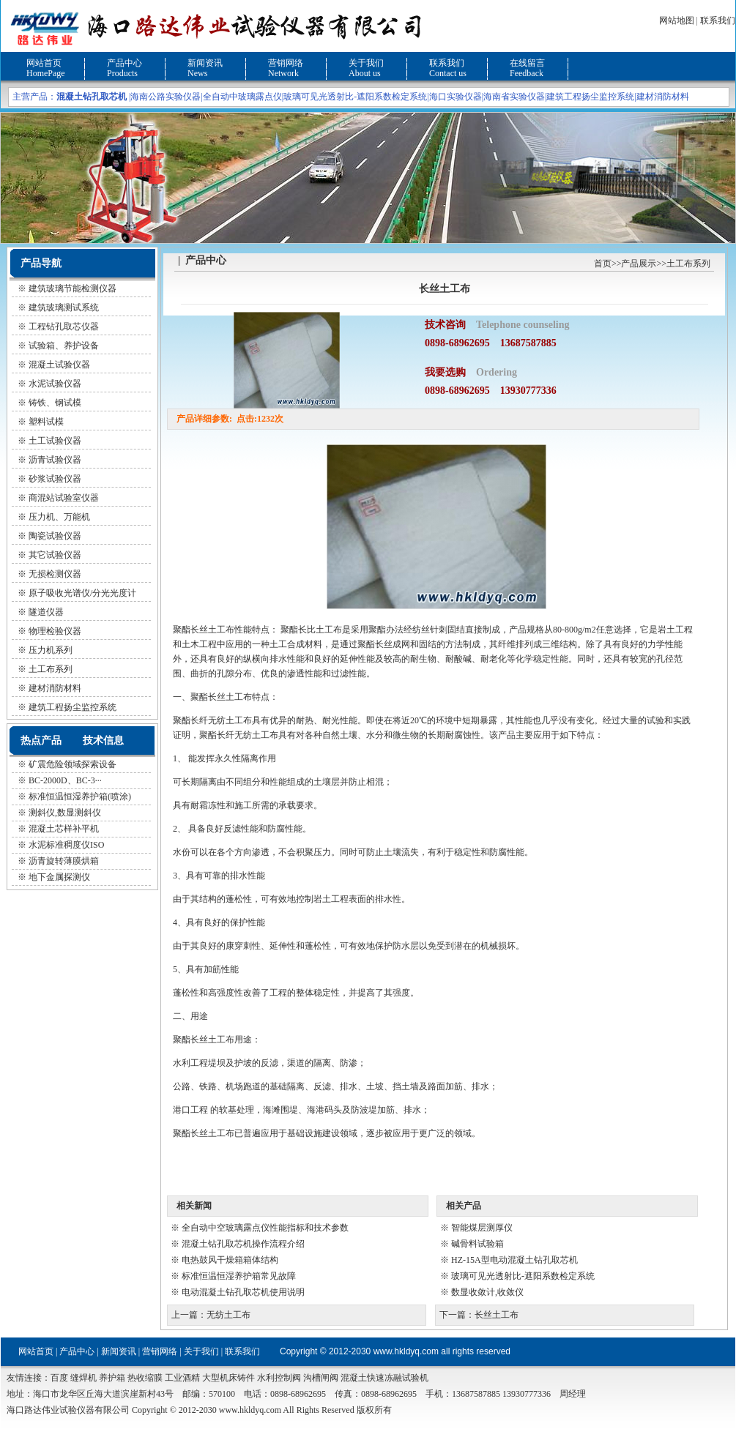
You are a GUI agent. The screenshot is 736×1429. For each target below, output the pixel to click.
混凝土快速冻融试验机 (384, 1378)
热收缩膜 (145, 1378)
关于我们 (366, 63)
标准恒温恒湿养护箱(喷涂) (80, 796)
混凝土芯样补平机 (64, 829)
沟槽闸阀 (320, 1378)
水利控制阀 (279, 1378)
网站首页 (44, 63)
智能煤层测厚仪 (482, 1228)
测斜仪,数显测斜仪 (65, 812)
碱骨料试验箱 (477, 1244)
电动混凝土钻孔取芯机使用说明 (243, 1292)
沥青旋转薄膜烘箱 (64, 861)
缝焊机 (83, 1378)
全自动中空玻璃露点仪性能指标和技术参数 (265, 1228)
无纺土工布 (228, 1315)
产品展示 (638, 263)
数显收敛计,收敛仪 (487, 1292)
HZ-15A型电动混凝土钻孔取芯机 (514, 1260)
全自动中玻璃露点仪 (242, 97)
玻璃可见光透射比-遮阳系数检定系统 (355, 97)
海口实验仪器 (455, 97)
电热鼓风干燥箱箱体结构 (230, 1260)
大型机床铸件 (228, 1378)
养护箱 (112, 1378)
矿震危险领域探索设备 (72, 764)
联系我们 (717, 20)
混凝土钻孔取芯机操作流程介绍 (243, 1244)
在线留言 (527, 63)
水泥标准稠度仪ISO (66, 845)
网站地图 (676, 20)
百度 (59, 1378)
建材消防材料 (662, 97)
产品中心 (124, 63)
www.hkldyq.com (406, 1351)
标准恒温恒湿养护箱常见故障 (239, 1276)
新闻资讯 (205, 63)
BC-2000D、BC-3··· (65, 780)
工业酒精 (182, 1378)
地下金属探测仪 (59, 877)
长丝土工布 (496, 1315)
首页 (603, 263)
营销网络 (285, 63)
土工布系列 (688, 263)
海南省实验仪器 (514, 97)
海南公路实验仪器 (165, 97)
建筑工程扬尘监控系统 (590, 97)
